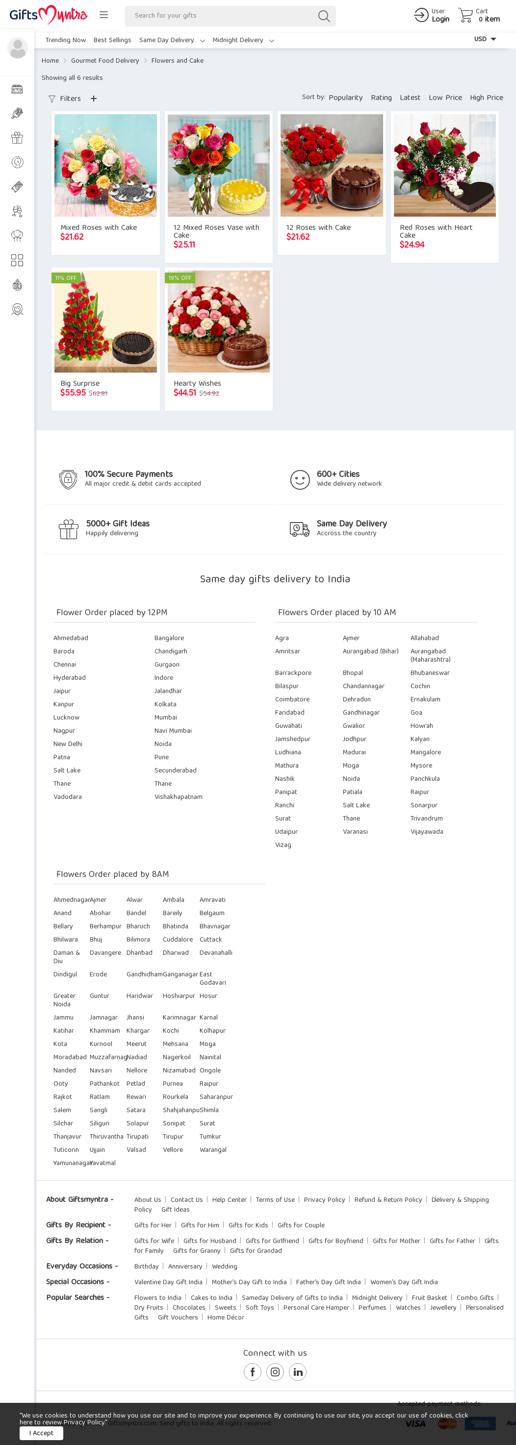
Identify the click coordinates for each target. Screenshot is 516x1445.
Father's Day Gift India (328, 1283)
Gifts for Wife (154, 1241)
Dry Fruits (148, 1308)
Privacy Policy (324, 1200)
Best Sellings (112, 41)
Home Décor (225, 1318)
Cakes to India (211, 1298)
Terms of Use (275, 1200)
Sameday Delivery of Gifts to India (292, 1298)
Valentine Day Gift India (168, 1283)
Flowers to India (157, 1298)
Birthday (146, 1267)
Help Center (229, 1200)
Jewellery (443, 1308)
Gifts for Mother (396, 1241)
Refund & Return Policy (388, 1200)
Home (50, 61)
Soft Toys (260, 1308)
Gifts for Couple (301, 1226)
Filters (65, 99)
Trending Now (66, 41)
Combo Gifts (475, 1298)
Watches (408, 1308)
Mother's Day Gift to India (249, 1283)
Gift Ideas (175, 1210)
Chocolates (189, 1308)
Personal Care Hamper (316, 1308)
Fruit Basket (429, 1298)
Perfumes (373, 1308)
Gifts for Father (452, 1241)
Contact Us (187, 1200)
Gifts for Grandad (256, 1251)
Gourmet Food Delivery (105, 61)
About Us (147, 1200)
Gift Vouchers (178, 1318)
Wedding (224, 1267)
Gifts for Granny (197, 1251)
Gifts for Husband (209, 1241)
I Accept (41, 1434)
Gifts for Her (153, 1226)
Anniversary (185, 1267)
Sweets (225, 1308)
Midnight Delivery (243, 41)
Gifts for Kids (248, 1226)
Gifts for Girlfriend (272, 1241)
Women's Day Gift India (404, 1283)
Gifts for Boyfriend (336, 1241)
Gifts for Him (200, 1226)
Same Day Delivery (172, 41)
